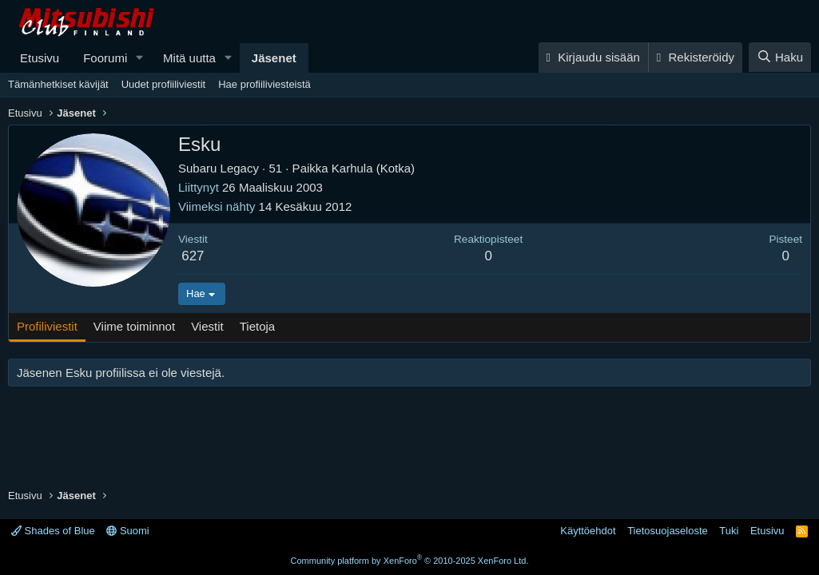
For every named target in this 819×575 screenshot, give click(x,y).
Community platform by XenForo (410, 560)
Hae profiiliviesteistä (264, 84)
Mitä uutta (189, 58)
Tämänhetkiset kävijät (58, 84)
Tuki (728, 531)
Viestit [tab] (207, 326)
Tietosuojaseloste (667, 531)
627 (192, 256)
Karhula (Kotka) (373, 168)
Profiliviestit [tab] (47, 326)
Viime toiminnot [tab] (134, 326)
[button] (140, 58)
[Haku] (780, 57)
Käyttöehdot (587, 531)
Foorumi (105, 58)
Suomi (127, 531)
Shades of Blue (53, 531)
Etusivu (39, 58)
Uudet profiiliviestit (163, 84)
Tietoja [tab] (257, 326)
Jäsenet (274, 58)
